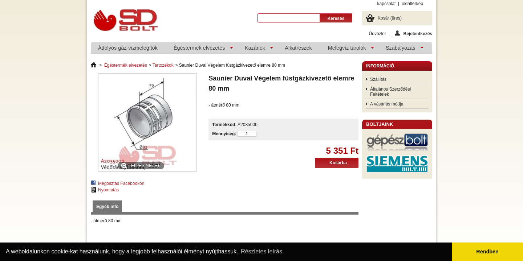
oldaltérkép (412, 3)
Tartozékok (163, 65)
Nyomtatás (108, 189)
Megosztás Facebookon (121, 183)
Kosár (390, 18)
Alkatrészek (298, 48)
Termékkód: (224, 124)
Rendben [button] (487, 251)
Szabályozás (400, 49)
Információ (380, 66)
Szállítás (378, 79)
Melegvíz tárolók (347, 49)
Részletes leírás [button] (261, 251)
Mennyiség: (224, 133)
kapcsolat (386, 3)
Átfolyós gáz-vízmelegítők (128, 48)
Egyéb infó (107, 206)
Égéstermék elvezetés (199, 49)
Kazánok (255, 49)
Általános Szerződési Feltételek (390, 92)
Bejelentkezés (413, 33)
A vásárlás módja (386, 104)
